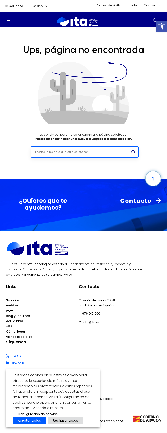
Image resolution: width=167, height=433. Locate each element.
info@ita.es (91, 322)
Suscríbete (14, 6)
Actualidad (14, 321)
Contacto (152, 5)
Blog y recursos (18, 316)
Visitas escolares (19, 337)
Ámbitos (12, 305)
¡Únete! (133, 5)
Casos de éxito (109, 5)
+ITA (9, 326)
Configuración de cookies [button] (38, 414)
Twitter (17, 355)
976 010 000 (91, 313)
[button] (161, 26)
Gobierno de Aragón (38, 269)
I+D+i (9, 311)
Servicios (12, 300)
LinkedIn (18, 363)
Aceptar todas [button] (29, 420)
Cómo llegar (15, 331)
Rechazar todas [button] (65, 420)
